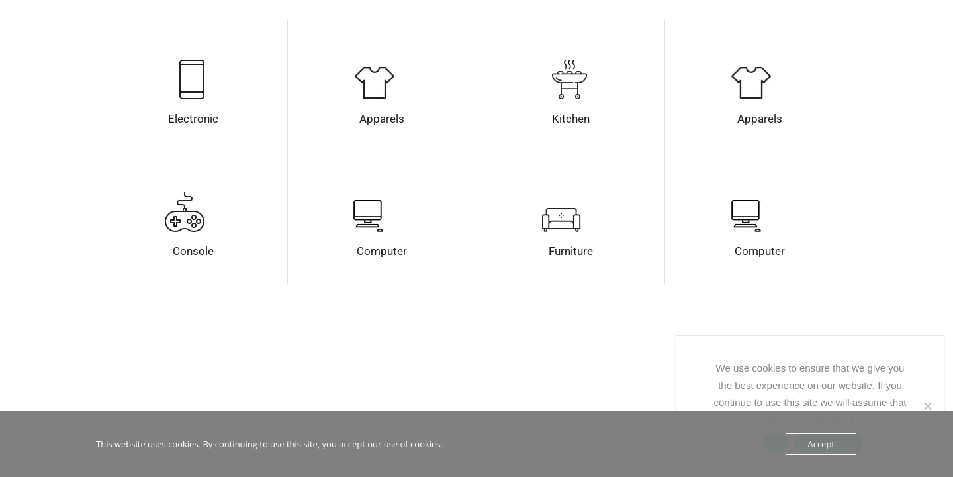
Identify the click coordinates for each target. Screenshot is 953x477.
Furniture (571, 251)
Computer (382, 251)
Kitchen (571, 118)
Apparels (381, 118)
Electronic (193, 118)
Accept (821, 444)
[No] (927, 406)
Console (193, 251)
